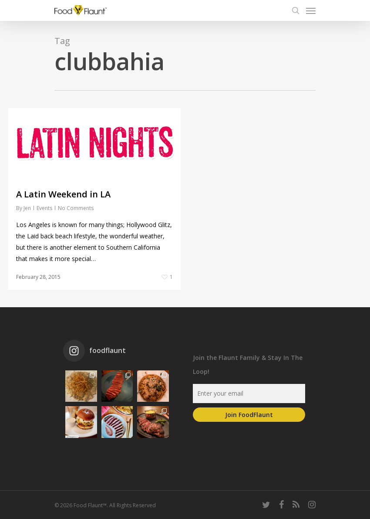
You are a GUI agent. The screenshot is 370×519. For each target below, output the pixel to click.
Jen (27, 208)
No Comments (76, 208)
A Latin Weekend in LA (63, 194)
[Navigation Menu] (311, 10)
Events (44, 208)
